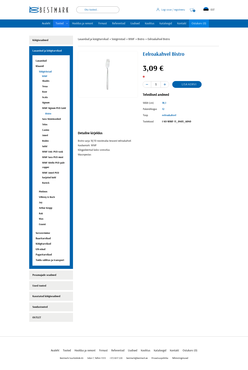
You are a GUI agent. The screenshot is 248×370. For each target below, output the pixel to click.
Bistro (141, 39)
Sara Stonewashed (51, 119)
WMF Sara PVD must (52, 157)
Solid (44, 146)
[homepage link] (48, 9)
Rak (41, 213)
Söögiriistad (118, 39)
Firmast (102, 23)
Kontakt (181, 23)
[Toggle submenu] (67, 23)
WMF (131, 39)
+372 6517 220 (116, 358)
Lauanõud (41, 60)
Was (41, 219)
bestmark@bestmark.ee (137, 358)
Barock (45, 183)
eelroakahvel (169, 115)
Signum (45, 102)
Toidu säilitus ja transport (50, 260)
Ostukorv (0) (199, 23)
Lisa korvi (189, 84)
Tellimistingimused (180, 358)
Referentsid (118, 23)
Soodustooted (40, 307)
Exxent (42, 224)
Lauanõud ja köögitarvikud (93, 39)
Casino (45, 130)
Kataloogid (165, 23)
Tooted (60, 23)
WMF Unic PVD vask (52, 152)
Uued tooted (39, 285)
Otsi (115, 9)
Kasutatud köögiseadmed (46, 296)
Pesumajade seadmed (44, 275)
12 (163, 109)
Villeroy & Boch (47, 197)
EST (208, 9)
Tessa (45, 86)
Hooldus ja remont (82, 23)
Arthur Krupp (45, 208)
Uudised (135, 23)
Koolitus (149, 23)
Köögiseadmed (40, 40)
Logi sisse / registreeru (171, 9)
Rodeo (45, 141)
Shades (45, 81)
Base (44, 92)
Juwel (45, 135)
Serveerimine (43, 233)
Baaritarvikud (43, 238)
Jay (40, 202)
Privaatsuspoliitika (159, 358)
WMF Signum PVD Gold (54, 108)
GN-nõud (40, 249)
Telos (44, 124)
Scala (45, 97)
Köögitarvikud (43, 243)
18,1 (164, 103)
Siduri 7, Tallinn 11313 (96, 358)
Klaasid (40, 66)
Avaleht (46, 23)
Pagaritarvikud (44, 254)
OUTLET (36, 317)
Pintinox (43, 191)
